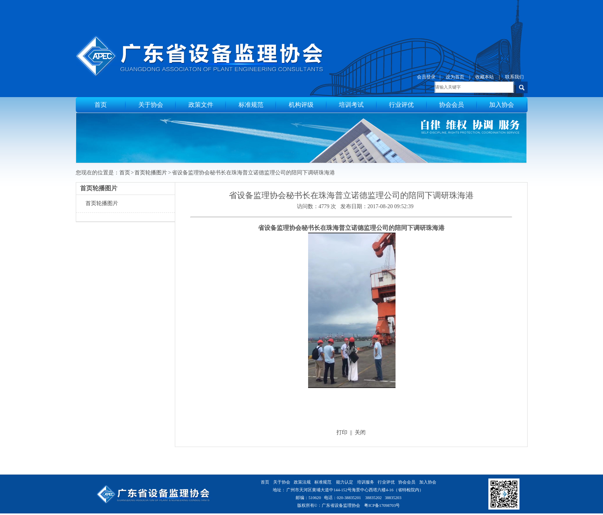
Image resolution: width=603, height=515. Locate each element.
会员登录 (426, 77)
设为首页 (455, 77)
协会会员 (451, 104)
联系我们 (514, 77)
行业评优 (401, 104)
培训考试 (351, 104)
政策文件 (200, 104)
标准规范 (251, 104)
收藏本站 (484, 77)
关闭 (360, 432)
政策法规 (302, 482)
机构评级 (301, 104)
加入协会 (501, 104)
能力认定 (344, 482)
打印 (341, 432)
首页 (100, 104)
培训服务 (365, 482)
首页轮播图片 (150, 173)
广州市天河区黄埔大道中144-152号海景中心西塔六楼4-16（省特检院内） (354, 490)
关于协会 (150, 104)
